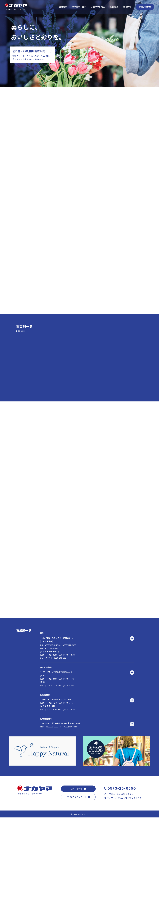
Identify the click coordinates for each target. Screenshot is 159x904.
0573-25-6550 (121, 875)
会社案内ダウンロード (76, 883)
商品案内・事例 (79, 7)
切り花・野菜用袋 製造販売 (28, 51)
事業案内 (63, 7)
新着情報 (114, 7)
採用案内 (127, 7)
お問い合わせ (145, 6)
